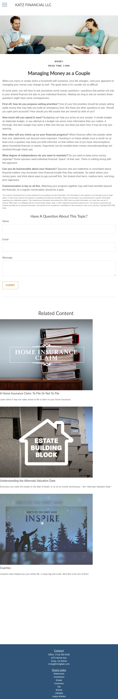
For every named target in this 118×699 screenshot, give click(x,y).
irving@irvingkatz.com (59, 664)
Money (59, 690)
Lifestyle (59, 693)
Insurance (59, 683)
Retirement (59, 673)
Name (5, 221)
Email (5, 239)
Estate (59, 680)
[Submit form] (10, 285)
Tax (59, 686)
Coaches (5, 568)
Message (7, 257)
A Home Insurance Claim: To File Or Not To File (29, 393)
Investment (59, 677)
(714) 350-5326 (62, 654)
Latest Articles (59, 696)
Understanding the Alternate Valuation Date (27, 480)
